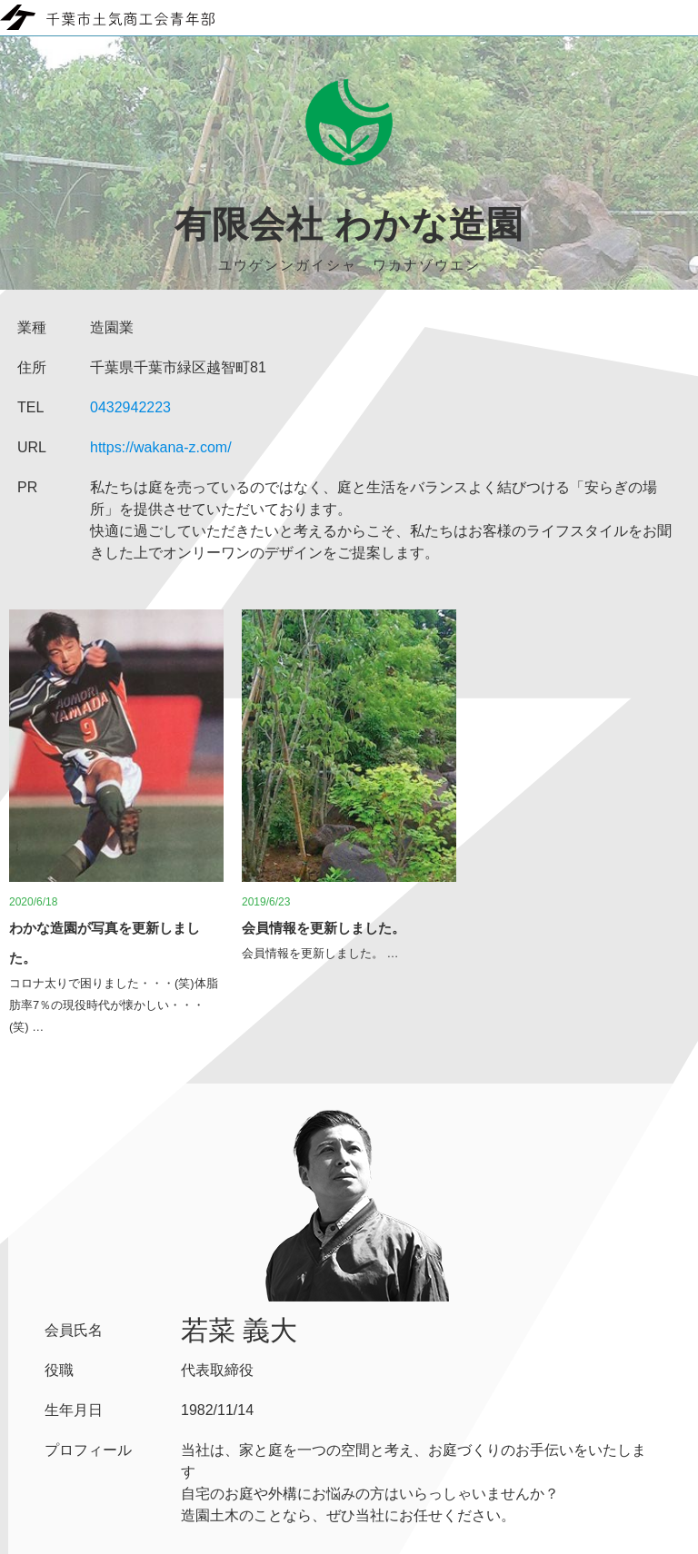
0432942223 (130, 407)
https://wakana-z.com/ (161, 447)
